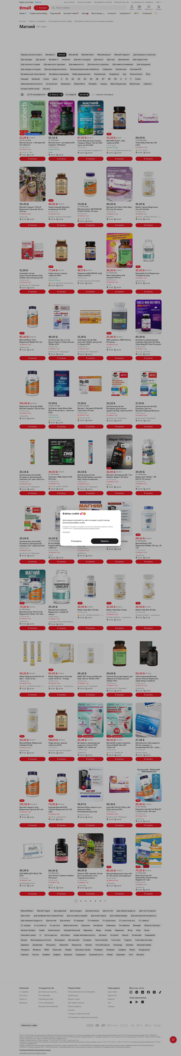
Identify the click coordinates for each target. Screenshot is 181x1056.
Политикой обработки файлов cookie (86, 528)
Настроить (66, 532)
